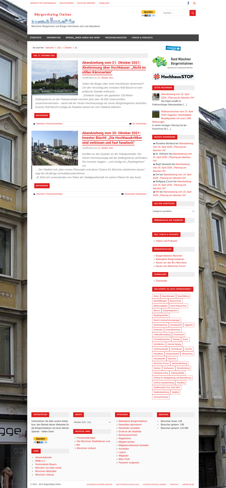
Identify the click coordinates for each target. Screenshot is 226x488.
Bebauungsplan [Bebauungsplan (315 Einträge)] (160, 306)
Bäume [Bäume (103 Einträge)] (157, 310)
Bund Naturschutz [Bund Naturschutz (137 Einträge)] (179, 306)
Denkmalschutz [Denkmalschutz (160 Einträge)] (160, 325)
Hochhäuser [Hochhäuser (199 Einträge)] (176, 349)
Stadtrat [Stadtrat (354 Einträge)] (175, 392)
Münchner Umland (86, 448)
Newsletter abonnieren (43, 3)
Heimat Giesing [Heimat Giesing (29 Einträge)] (174, 344)
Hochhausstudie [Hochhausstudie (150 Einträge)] (161, 349)
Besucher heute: (169, 421)
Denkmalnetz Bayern (46, 464)
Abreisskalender (43, 457)
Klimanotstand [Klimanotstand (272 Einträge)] (172, 354)
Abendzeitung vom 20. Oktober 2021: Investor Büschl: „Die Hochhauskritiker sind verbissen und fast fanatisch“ (112, 138)
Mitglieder (124, 455)
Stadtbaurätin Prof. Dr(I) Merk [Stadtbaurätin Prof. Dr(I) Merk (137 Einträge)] (167, 387)
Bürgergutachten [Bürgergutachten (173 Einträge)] (161, 315)
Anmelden (104, 3)
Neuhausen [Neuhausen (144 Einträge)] (169, 368)
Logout (122, 452)
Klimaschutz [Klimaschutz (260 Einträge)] (187, 354)
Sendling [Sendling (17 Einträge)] (181, 382)
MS (157, 192)
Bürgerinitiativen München (169, 256)
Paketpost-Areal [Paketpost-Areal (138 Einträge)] (161, 373)
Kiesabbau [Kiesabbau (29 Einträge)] (158, 354)
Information (54, 37)
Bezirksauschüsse (128, 435)
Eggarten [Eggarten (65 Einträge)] (189, 325)
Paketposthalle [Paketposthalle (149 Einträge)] (177, 373)
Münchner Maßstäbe (45, 471)
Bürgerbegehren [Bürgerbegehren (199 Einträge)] (170, 310)
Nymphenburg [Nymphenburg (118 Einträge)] (183, 368)
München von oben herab (48, 468)
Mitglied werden (86, 3)
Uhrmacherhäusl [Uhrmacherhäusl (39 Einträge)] (161, 397)
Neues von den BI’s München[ (171, 262)
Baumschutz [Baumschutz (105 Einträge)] (175, 301)
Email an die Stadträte (130, 431)
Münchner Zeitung (44, 474)
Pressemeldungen (86, 438)
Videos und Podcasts (166, 241)
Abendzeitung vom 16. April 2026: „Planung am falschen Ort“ (173, 147)
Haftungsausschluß (127, 484)
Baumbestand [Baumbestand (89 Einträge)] (168, 296)
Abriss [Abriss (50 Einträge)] (156, 296)
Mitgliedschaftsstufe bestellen (134, 445)
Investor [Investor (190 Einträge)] (188, 349)
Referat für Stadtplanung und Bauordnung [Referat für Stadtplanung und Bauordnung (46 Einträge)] (172, 378)
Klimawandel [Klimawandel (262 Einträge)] (159, 358)
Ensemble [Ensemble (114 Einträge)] (158, 330)
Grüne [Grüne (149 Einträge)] (185, 339)
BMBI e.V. (40, 461)
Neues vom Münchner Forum (170, 266)
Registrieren (67, 3)
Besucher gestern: (170, 424)
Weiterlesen (42, 115)
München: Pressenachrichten (49, 124)
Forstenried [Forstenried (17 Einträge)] (178, 334)
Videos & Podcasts (142, 37)
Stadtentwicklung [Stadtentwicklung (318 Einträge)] (161, 392)
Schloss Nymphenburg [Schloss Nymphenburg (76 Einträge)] (164, 382)
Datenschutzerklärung (99, 484)
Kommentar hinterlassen (135, 194)
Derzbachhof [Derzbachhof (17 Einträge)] (176, 325)
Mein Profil (124, 459)
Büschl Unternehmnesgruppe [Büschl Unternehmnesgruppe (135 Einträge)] (167, 320)
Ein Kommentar (139, 124)
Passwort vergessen (129, 462)
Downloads (161, 281)
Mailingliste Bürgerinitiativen (170, 259)
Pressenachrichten (116, 37)
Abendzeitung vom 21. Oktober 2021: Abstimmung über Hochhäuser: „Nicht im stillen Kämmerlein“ (114, 67)
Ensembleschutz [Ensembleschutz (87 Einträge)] (172, 330)
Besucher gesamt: (170, 428)
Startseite (36, 37)
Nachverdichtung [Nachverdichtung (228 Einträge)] (179, 363)
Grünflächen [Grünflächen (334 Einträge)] (159, 344)
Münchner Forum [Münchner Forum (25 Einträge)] (161, 363)
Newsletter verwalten (129, 428)
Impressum (188, 484)
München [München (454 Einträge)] (172, 358)
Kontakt (174, 484)
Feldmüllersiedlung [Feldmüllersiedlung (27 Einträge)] (162, 334)
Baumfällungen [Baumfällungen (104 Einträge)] (160, 301)
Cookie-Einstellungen (154, 484)
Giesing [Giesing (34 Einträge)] (176, 339)
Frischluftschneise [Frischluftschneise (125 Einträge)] (162, 339)
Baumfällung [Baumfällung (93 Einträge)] (183, 296)
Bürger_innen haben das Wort (83, 37)
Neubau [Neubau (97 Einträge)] (157, 368)
